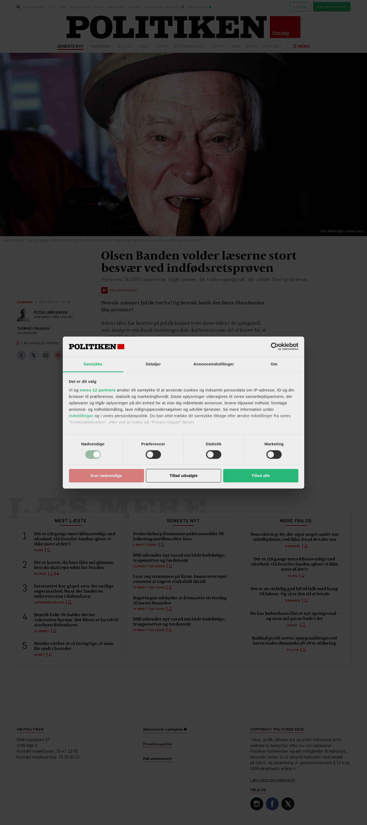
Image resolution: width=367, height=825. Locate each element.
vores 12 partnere (98, 390)
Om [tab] (274, 364)
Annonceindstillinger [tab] (213, 364)
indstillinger (81, 415)
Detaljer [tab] (153, 364)
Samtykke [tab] (92, 364)
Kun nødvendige (106, 475)
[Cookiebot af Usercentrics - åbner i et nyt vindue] (274, 346)
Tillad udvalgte (184, 475)
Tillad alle (260, 475)
